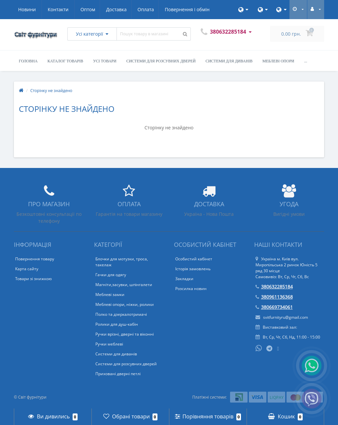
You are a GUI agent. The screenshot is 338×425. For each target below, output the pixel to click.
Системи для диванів (229, 61)
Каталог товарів (65, 61)
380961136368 (274, 297)
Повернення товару (34, 259)
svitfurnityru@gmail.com (281, 317)
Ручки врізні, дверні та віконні (124, 334)
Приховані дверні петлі (118, 373)
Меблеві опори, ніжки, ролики (124, 304)
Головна (28, 61)
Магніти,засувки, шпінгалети (123, 284)
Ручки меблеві (109, 344)
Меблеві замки (109, 294)
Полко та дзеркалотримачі (121, 314)
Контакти (202, 9)
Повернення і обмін (128, 9)
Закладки (184, 278)
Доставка (55, 9)
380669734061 (274, 307)
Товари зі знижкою (33, 278)
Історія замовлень (193, 269)
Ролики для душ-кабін (116, 324)
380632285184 (274, 286)
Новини (171, 9)
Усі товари (105, 61)
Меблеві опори (278, 61)
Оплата (85, 9)
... (305, 61)
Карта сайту (26, 269)
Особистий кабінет (193, 259)
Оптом (25, 9)
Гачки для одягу (110, 275)
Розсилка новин (191, 288)
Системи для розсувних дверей (161, 61)
